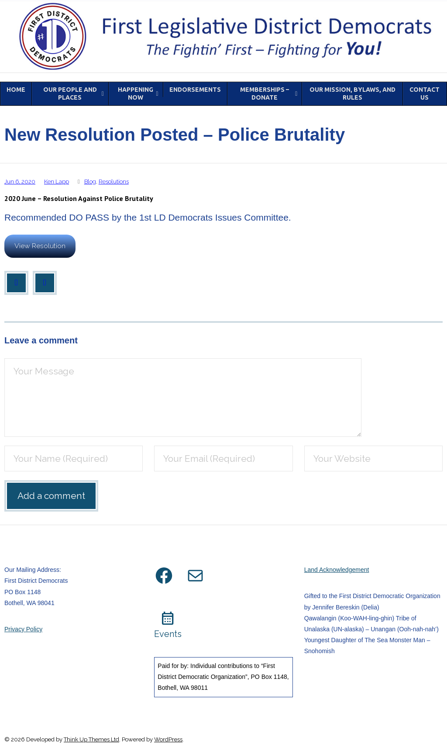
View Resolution (39, 246)
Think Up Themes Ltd (91, 739)
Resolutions (114, 181)
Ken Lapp (56, 181)
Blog (90, 181)
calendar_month (167, 618)
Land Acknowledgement (336, 569)
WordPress (168, 739)
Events (168, 634)
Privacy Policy (23, 629)
